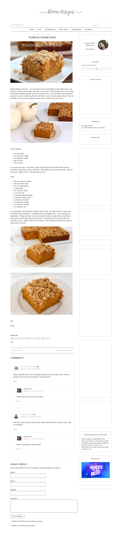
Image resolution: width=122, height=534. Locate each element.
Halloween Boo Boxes (63, 350)
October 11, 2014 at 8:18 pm (31, 417)
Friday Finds (17, 350)
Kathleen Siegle (26, 414)
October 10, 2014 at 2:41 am (34, 391)
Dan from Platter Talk (28, 366)
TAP (95, 141)
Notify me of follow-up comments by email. (27, 521)
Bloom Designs (61, 12)
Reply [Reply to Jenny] (18, 401)
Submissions (76, 29)
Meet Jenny (63, 29)
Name (13, 472)
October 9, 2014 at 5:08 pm (30, 369)
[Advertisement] (95, 176)
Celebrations (50, 29)
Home (32, 29)
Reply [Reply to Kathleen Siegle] (15, 429)
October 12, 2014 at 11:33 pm (34, 439)
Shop (39, 29)
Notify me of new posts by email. (23, 525)
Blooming (88, 29)
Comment (13, 498)
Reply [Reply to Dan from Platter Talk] (15, 381)
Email (13, 481)
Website (13, 490)
